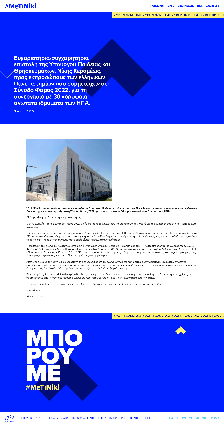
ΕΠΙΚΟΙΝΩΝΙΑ (77, 418)
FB (171, 418)
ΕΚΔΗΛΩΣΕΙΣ (186, 6)
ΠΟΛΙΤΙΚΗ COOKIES (141, 418)
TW (184, 418)
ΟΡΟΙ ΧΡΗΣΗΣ (121, 418)
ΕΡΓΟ (171, 6)
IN (177, 418)
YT (191, 418)
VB (204, 418)
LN (197, 418)
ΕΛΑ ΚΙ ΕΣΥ (212, 6)
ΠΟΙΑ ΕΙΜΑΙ (157, 6)
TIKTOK (214, 418)
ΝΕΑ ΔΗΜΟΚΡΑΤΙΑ (58, 418)
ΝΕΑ (199, 6)
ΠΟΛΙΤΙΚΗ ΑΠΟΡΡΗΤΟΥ (99, 418)
